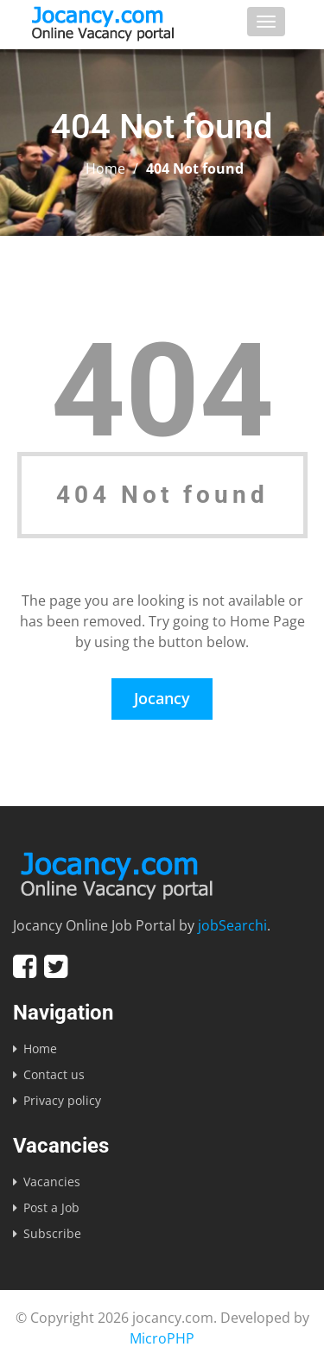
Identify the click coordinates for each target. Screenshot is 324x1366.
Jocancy (162, 698)
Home (105, 168)
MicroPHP (162, 1338)
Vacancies (51, 1181)
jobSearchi (232, 925)
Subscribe (52, 1233)
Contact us (54, 1074)
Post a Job (51, 1207)
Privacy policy (62, 1100)
